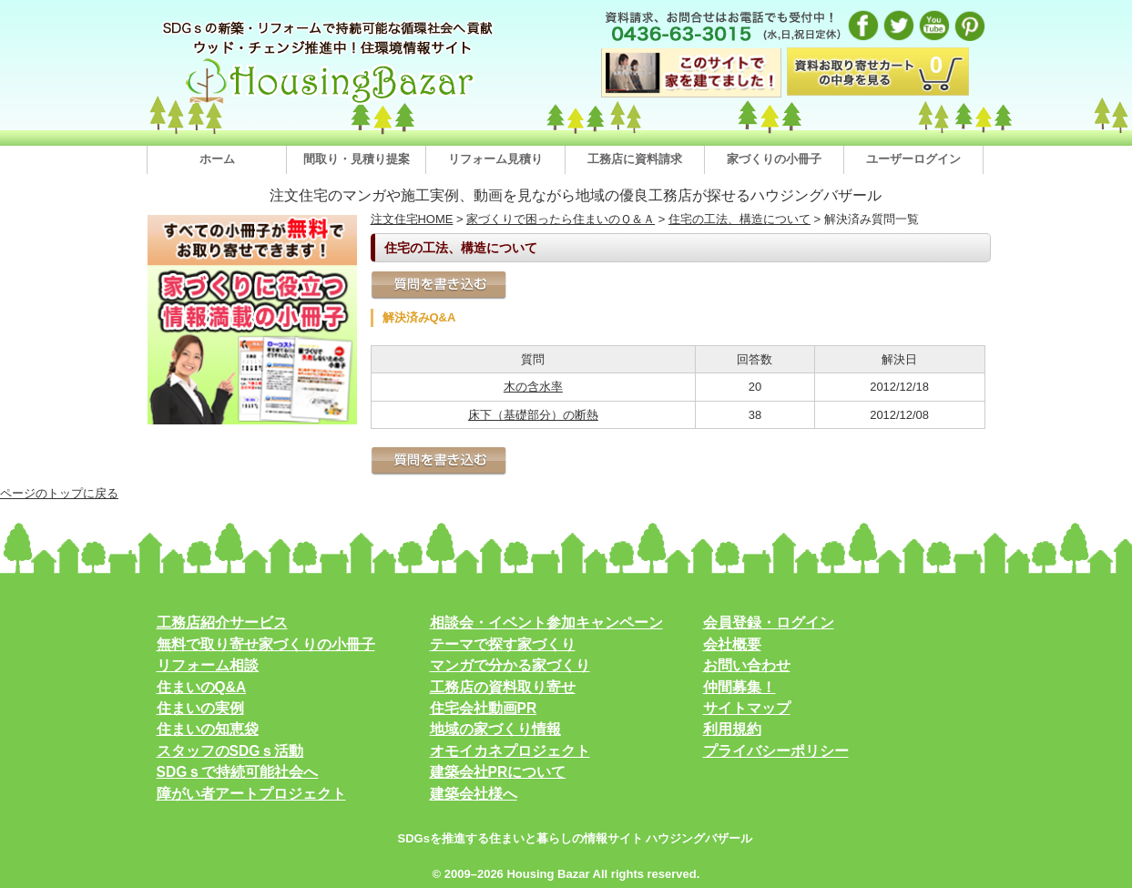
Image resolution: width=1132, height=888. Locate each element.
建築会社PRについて (498, 772)
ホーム (217, 159)
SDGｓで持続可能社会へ (238, 772)
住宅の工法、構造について (739, 219)
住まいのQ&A (202, 687)
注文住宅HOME (412, 219)
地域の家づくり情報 (495, 729)
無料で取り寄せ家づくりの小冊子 (266, 644)
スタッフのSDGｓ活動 (230, 751)
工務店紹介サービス (222, 622)
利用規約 (732, 729)
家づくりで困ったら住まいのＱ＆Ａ (560, 219)
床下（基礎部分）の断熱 (533, 415)
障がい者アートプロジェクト (251, 793)
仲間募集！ (739, 687)
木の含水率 (533, 386)
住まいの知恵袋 (208, 729)
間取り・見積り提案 (356, 159)
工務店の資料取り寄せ (503, 687)
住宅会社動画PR (483, 708)
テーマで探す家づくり (503, 644)
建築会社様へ (473, 793)
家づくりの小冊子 (774, 159)
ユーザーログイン (913, 159)
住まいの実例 (200, 708)
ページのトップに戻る (59, 493)
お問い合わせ (746, 665)
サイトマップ (746, 708)
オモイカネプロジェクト (510, 751)
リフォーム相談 (208, 665)
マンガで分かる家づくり (510, 665)
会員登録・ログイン (768, 622)
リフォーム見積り (495, 159)
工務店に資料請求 (634, 159)
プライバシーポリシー (776, 751)
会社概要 (732, 644)
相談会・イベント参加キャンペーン (546, 622)
